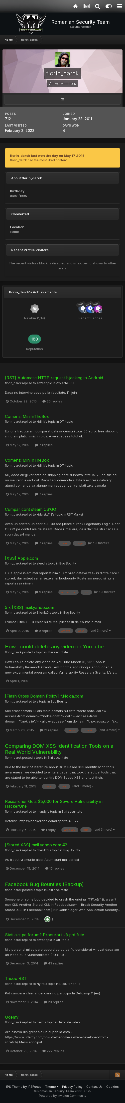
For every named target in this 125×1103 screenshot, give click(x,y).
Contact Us (94, 1087)
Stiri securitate (57, 652)
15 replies (54, 868)
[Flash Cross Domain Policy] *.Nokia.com (44, 696)
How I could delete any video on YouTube (54, 647)
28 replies (53, 1002)
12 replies (49, 730)
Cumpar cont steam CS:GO (30, 509)
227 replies (53, 1051)
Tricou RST (16, 978)
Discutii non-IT (70, 984)
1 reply (48, 830)
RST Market (75, 514)
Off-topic (66, 421)
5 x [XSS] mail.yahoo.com (29, 607)
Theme (51, 1087)
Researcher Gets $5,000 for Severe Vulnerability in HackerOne (54, 804)
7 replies (44, 445)
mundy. (42, 811)
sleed (41, 563)
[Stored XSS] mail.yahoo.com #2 (36, 844)
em (39, 383)
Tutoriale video (69, 1022)
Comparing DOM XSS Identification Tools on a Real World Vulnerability (59, 749)
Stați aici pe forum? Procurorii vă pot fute (44, 934)
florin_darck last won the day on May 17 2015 (47, 156)
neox (40, 1022)
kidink (41, 421)
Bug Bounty (67, 563)
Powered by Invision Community (62, 1096)
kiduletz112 (44, 514)
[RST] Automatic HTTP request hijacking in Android (54, 377)
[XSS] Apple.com (21, 558)
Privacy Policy (72, 1087)
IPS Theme (14, 1087)
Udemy (11, 1017)
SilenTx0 (43, 612)
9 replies (44, 592)
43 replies (54, 963)
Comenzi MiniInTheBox (27, 416)
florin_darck (13, 383)
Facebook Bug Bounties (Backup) (44, 884)
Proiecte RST (65, 383)
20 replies (52, 401)
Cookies (112, 1087)
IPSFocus (34, 1087)
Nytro (41, 984)
